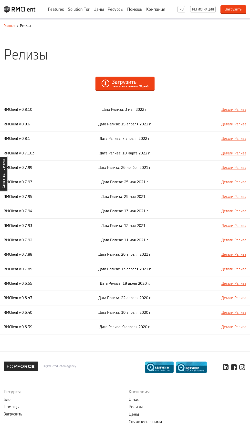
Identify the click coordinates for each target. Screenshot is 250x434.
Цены (99, 9)
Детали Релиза (233, 109)
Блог (8, 399)
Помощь (134, 9)
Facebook (234, 367)
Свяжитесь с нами (145, 421)
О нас (134, 399)
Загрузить (13, 414)
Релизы (136, 406)
